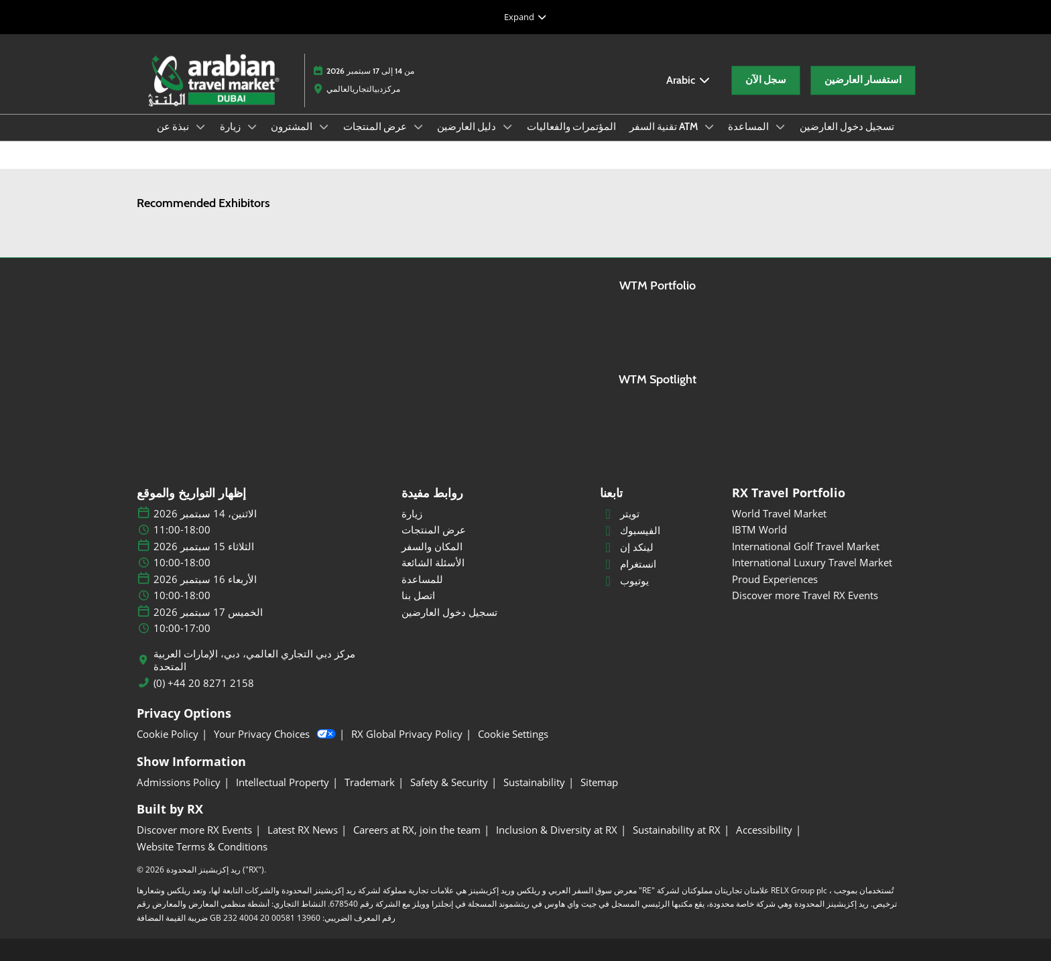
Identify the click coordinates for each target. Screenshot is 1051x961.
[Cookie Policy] (167, 734)
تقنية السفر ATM (664, 127)
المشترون (292, 127)
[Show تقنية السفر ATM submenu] (709, 126)
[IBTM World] (823, 530)
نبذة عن (174, 127)
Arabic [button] (688, 80)
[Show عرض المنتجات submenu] (418, 126)
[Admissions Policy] (179, 782)
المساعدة (749, 127)
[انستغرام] (658, 564)
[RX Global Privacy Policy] (406, 734)
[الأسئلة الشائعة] (492, 563)
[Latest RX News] (302, 830)
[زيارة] (492, 514)
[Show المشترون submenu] (324, 126)
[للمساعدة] (492, 579)
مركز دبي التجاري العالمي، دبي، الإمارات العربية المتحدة (254, 660)
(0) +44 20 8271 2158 (203, 683)
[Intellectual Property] (282, 782)
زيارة (231, 127)
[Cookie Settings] (513, 734)
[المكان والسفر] (492, 547)
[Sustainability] (534, 782)
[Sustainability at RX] (677, 830)
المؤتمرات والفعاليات (571, 127)
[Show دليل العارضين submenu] (507, 126)
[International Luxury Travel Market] (823, 563)
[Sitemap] (599, 782)
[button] (765, 80)
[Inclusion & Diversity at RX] (556, 830)
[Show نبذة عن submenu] (200, 126)
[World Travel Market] (823, 514)
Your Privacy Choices (275, 734)
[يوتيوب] (658, 581)
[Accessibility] (764, 830)
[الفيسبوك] (658, 530)
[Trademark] (370, 782)
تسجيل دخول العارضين (847, 127)
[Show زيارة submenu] (252, 126)
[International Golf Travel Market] (823, 547)
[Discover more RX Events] (194, 830)
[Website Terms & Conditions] (202, 847)
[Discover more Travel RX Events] (823, 595)
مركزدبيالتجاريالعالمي (363, 89)
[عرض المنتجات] (492, 530)
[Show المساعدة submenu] (780, 126)
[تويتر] (658, 514)
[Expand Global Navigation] (525, 17)
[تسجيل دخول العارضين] (492, 612)
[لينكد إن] (658, 547)
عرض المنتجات (376, 127)
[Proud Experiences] (823, 579)
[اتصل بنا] (492, 595)
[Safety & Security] (449, 782)
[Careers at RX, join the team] (417, 830)
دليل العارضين (467, 127)
